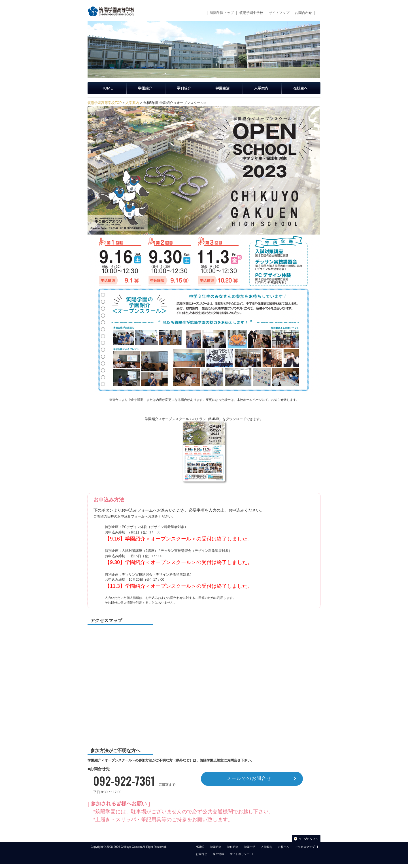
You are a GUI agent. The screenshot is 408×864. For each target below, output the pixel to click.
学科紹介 (184, 88)
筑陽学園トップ (222, 13)
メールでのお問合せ (249, 778)
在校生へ (301, 88)
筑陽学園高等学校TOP (105, 103)
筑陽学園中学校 (251, 13)
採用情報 (218, 854)
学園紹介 (145, 88)
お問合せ (201, 854)
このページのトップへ (306, 838)
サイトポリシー (240, 854)
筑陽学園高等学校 (113, 11)
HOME (200, 846)
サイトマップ (279, 13)
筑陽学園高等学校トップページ (107, 88)
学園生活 (223, 88)
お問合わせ (303, 13)
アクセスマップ (305, 846)
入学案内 (262, 88)
